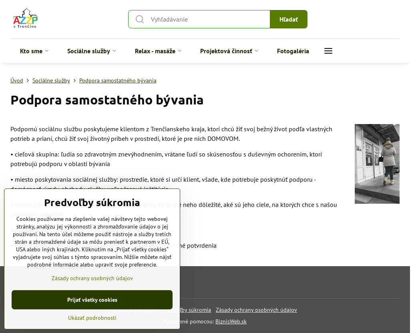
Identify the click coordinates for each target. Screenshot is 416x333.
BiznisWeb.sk (231, 321)
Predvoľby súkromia (187, 309)
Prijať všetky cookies (92, 313)
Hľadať (288, 19)
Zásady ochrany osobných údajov (256, 309)
